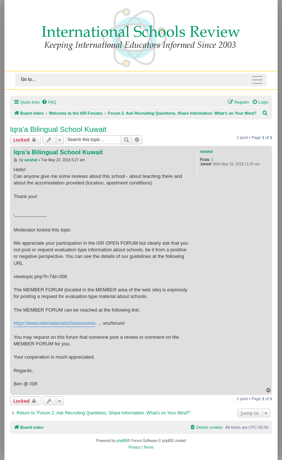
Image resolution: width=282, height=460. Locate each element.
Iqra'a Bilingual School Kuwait (58, 129)
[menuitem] (48, 102)
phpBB (121, 441)
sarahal (206, 152)
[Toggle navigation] (141, 79)
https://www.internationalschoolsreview (54, 323)
